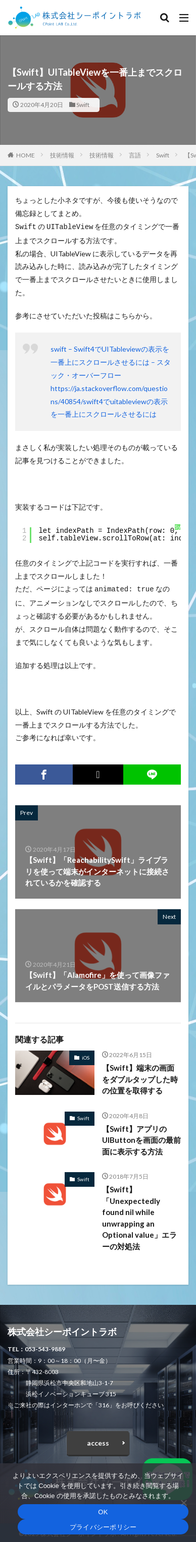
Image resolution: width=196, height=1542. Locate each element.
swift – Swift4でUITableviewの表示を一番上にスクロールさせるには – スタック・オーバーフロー (111, 361)
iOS (85, 1056)
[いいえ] (183, 1503)
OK (103, 1512)
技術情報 (62, 155)
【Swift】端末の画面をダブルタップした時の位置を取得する (140, 1077)
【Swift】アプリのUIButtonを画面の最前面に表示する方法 (141, 1138)
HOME (25, 155)
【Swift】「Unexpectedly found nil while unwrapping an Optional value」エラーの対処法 (139, 1216)
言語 (135, 155)
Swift (82, 104)
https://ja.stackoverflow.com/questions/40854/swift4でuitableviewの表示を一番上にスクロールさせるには (109, 400)
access (98, 1441)
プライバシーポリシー (103, 1527)
